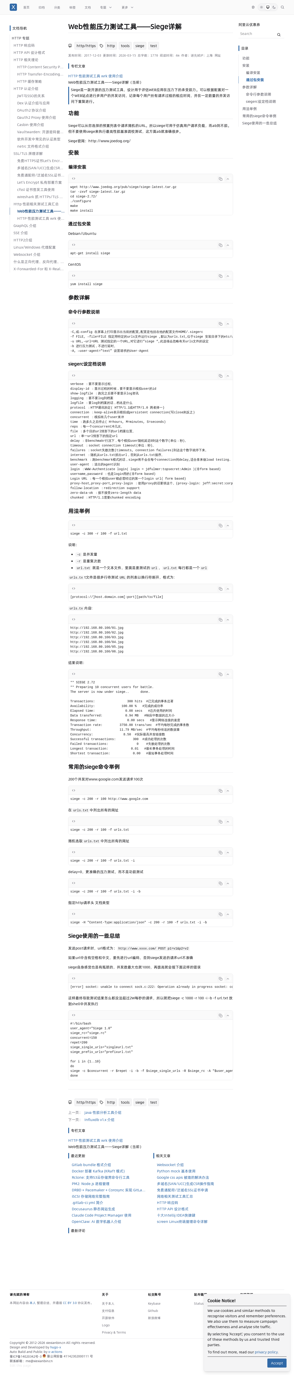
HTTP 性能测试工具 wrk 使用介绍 (41, 218)
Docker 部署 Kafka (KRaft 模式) (98, 1171)
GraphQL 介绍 (25, 225)
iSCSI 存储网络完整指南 (91, 1196)
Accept (277, 1363)
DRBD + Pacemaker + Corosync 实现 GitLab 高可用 (109, 1189)
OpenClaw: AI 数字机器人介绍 (96, 1221)
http (111, 45)
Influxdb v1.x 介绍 (99, 1119)
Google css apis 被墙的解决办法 (183, 1177)
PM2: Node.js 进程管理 (91, 1183)
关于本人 (108, 1303)
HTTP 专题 (20, 38)
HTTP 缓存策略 (29, 81)
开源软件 (108, 1318)
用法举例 (249, 108)
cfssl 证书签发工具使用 (36, 189)
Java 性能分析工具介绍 (102, 1112)
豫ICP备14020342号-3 (26, 1356)
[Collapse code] (228, 179)
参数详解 (249, 87)
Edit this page (20, 1365)
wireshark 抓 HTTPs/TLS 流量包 (41, 196)
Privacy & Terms (114, 1332)
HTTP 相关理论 (26, 59)
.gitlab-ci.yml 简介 (87, 1202)
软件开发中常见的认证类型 (39, 139)
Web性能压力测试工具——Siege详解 (41, 211)
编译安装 (253, 72)
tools (125, 45)
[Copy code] (220, 179)
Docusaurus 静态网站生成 (93, 1208)
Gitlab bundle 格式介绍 (91, 1164)
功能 (246, 58)
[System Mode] (268, 7)
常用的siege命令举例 (259, 115)
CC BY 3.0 (70, 1303)
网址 (218, 55)
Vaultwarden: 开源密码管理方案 (41, 131)
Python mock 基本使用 (176, 1171)
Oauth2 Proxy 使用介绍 (36, 117)
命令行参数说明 (258, 94)
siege (139, 45)
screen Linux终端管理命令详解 (182, 1221)
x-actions (55, 1352)
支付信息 (108, 1311)
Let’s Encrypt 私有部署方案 (39, 182)
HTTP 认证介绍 (26, 88)
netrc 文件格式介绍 (33, 146)
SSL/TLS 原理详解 (28, 153)
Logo (106, 1325)
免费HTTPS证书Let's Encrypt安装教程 (41, 160)
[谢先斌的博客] (13, 7)
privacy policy (266, 1352)
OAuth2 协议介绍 (31, 110)
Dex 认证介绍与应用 (33, 103)
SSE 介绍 (21, 232)
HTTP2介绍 (23, 240)
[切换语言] (253, 7)
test (153, 45)
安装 (246, 65)
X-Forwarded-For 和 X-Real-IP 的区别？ (39, 268)
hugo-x (55, 1347)
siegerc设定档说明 (261, 101)
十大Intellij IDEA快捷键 (176, 1215)
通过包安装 (255, 79)
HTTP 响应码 (24, 45)
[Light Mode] (261, 7)
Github (153, 1311)
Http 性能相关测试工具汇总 (36, 203)
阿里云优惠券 (249, 24)
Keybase (154, 1303)
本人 (33, 1303)
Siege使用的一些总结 (259, 123)
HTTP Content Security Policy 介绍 (41, 66)
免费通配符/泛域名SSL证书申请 (41, 175)
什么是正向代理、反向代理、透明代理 (39, 261)
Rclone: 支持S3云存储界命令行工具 (101, 1177)
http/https (86, 45)
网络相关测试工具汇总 (175, 1196)
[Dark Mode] (274, 7)
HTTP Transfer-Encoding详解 (41, 74)
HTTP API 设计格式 (29, 52)
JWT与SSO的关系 (31, 95)
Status (199, 1303)
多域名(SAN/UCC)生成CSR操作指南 (41, 167)
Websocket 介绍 (27, 254)
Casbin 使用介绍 (30, 124)
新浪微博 (154, 1318)
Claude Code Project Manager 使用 (101, 1215)
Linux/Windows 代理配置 (35, 247)
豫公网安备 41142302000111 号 (67, 1356)
